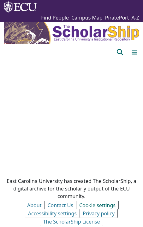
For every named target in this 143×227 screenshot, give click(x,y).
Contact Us (60, 205)
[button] (120, 52)
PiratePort (117, 17)
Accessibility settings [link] (52, 213)
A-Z (135, 17)
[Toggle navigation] (134, 52)
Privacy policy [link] (99, 213)
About (34, 205)
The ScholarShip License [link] (71, 221)
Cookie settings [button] (97, 205)
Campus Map (87, 17)
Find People (55, 17)
